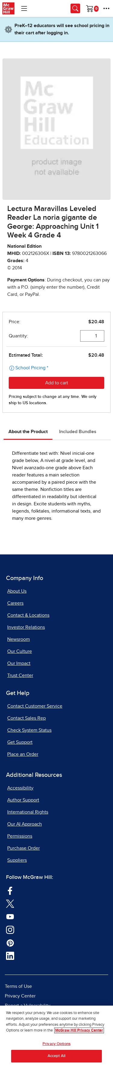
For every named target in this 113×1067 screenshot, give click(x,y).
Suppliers (17, 860)
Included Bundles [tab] (77, 431)
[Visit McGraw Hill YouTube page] (10, 916)
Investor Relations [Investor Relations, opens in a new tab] (26, 627)
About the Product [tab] (28, 431)
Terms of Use (18, 986)
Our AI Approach (24, 824)
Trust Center (20, 675)
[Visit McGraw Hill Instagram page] (10, 929)
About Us (17, 591)
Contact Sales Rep (26, 718)
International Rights (27, 812)
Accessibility (20, 788)
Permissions (19, 836)
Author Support (23, 800)
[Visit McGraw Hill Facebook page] (10, 890)
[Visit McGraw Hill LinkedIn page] (10, 955)
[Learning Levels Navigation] (24, 8)
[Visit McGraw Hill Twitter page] (10, 903)
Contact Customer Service (34, 706)
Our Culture (19, 651)
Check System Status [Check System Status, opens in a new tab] (29, 730)
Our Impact (18, 663)
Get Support (20, 742)
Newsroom (18, 639)
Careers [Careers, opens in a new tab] (15, 603)
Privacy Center (20, 996)
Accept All (56, 1056)
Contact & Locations (28, 615)
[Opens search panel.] (75, 8)
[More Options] (106, 8)
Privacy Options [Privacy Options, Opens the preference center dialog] (56, 1044)
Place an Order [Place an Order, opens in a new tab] (22, 754)
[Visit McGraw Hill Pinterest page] (10, 942)
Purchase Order (23, 848)
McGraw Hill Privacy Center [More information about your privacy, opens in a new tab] (79, 1031)
